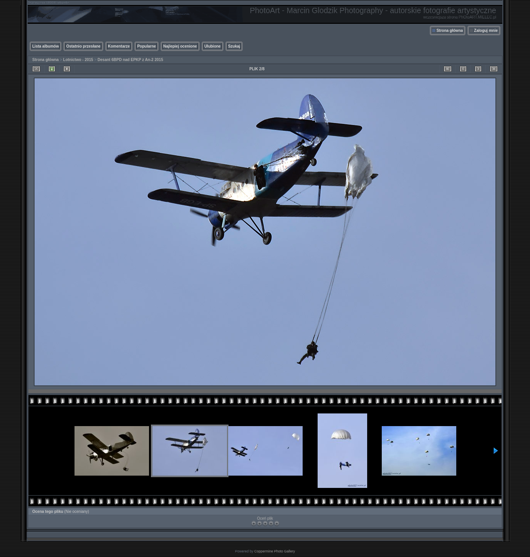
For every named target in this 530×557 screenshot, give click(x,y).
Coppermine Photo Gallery (274, 551)
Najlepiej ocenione (180, 46)
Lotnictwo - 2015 (78, 60)
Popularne (146, 46)
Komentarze (119, 46)
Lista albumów (45, 46)
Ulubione (212, 46)
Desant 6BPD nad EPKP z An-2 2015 (130, 60)
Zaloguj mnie (486, 30)
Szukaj (234, 46)
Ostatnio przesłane (83, 46)
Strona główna (449, 30)
